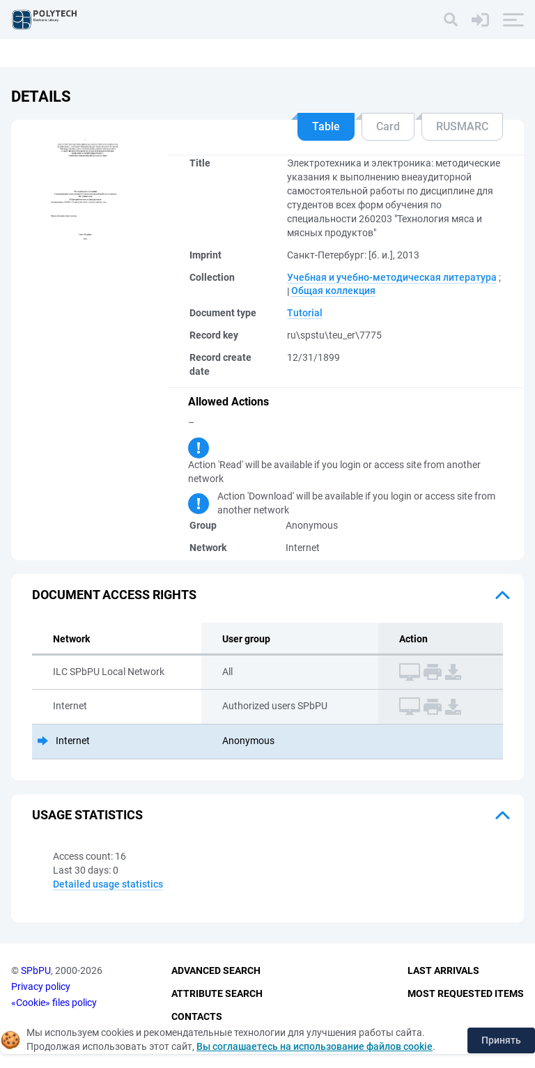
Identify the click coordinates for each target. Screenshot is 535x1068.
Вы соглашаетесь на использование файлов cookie (314, 1046)
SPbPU (36, 971)
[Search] (451, 19)
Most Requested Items (466, 993)
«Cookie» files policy (54, 1002)
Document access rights (114, 594)
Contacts (196, 1016)
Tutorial (305, 312)
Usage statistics (87, 814)
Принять (501, 1040)
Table (326, 126)
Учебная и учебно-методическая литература (392, 277)
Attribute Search (217, 993)
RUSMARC (462, 126)
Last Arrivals (443, 971)
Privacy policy (40, 986)
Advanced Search (216, 971)
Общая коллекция (333, 290)
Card (388, 126)
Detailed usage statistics (108, 884)
